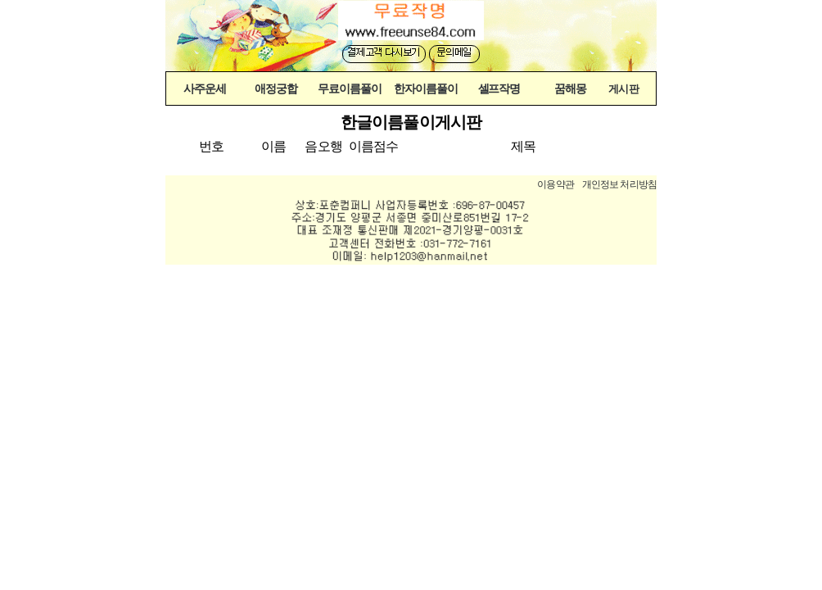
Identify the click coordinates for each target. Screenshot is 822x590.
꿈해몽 (570, 88)
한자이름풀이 (426, 88)
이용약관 (555, 184)
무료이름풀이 (350, 88)
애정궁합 (276, 88)
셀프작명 (499, 88)
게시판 (623, 89)
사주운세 (204, 88)
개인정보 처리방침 (619, 184)
